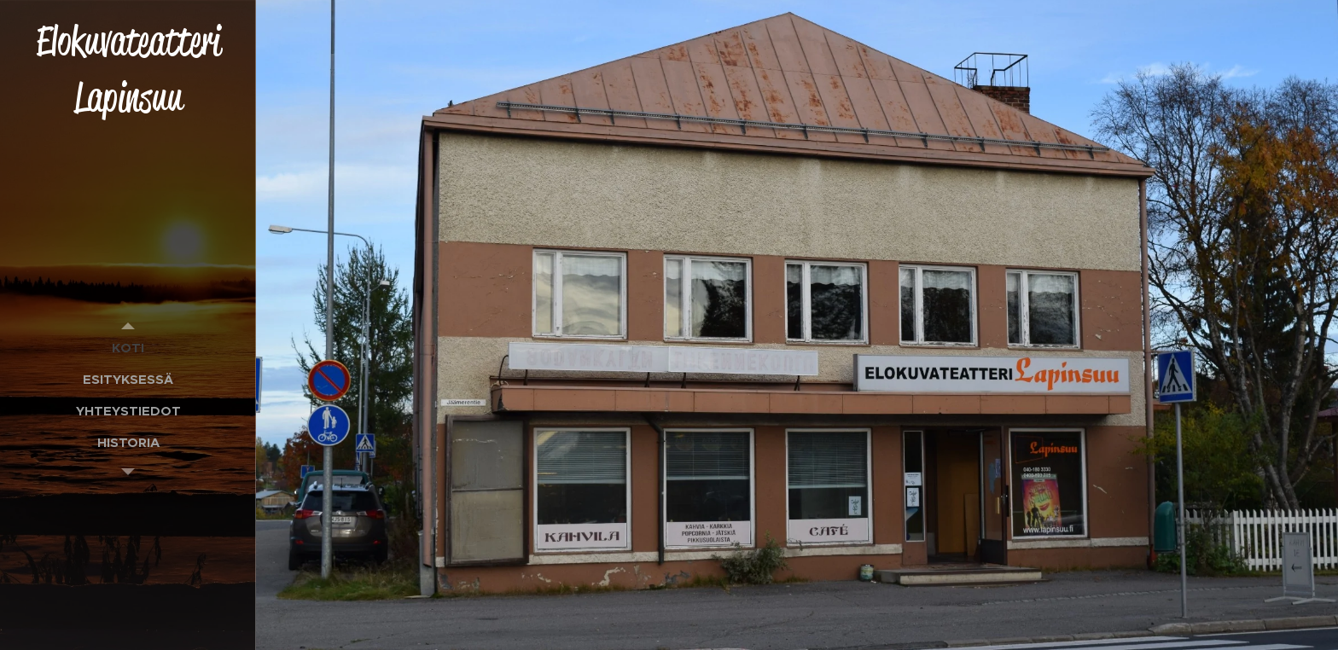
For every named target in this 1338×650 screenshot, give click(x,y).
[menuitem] (128, 347)
